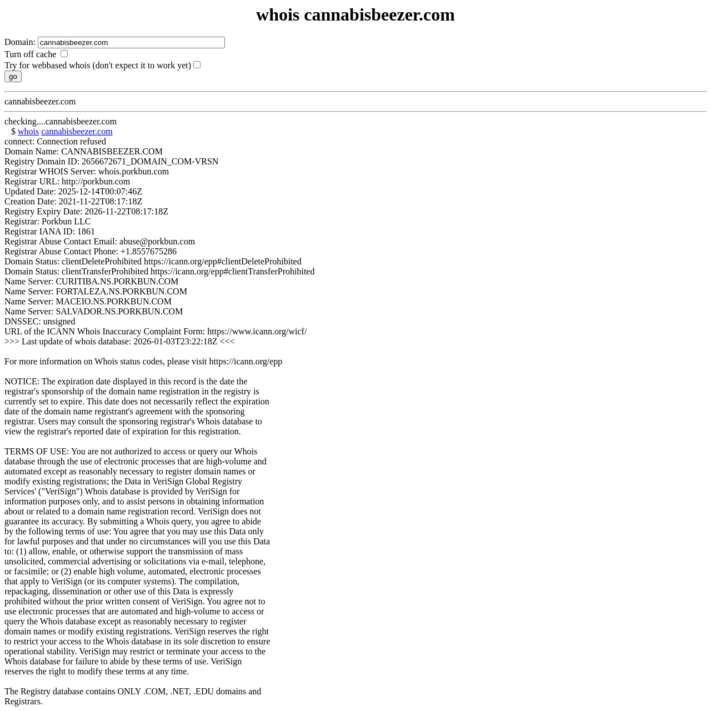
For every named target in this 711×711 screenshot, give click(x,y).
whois (28, 131)
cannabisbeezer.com (76, 131)
